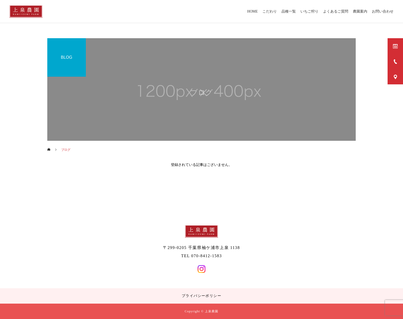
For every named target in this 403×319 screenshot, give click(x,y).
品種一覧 (288, 11)
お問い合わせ (382, 11)
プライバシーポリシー (201, 296)
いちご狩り (309, 11)
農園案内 (360, 11)
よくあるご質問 (335, 11)
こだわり (269, 11)
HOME (252, 11)
